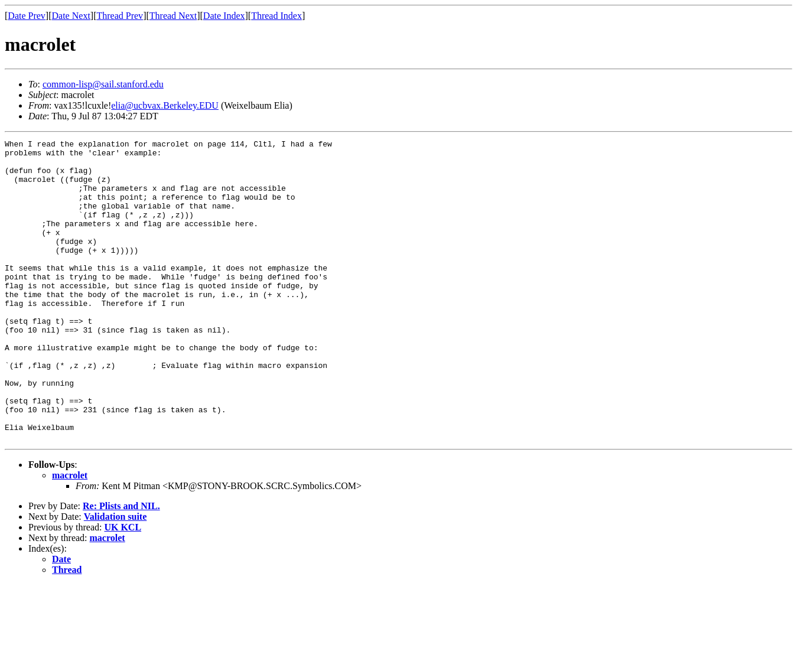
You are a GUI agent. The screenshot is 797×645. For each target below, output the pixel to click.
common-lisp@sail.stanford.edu (103, 84)
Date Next (71, 16)
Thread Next (173, 16)
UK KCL (122, 587)
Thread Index (276, 16)
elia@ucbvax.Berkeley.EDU (165, 105)
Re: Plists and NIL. (121, 566)
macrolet (69, 535)
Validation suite (115, 577)
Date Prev (26, 16)
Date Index (224, 16)
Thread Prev (119, 16)
